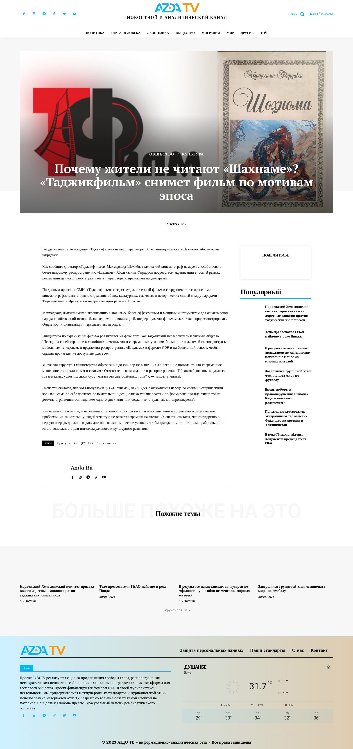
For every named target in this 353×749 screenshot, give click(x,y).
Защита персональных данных (211, 650)
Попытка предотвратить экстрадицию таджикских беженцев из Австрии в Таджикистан (286, 418)
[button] (298, 14)
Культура (63, 443)
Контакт (319, 650)
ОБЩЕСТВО (161, 154)
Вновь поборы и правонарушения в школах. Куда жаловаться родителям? (287, 396)
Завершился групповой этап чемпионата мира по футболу (288, 375)
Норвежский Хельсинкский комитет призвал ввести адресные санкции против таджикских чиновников (286, 313)
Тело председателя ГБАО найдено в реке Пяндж (285, 334)
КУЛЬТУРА (193, 154)
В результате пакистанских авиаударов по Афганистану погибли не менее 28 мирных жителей (287, 354)
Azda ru (82, 467)
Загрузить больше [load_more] (177, 610)
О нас (298, 650)
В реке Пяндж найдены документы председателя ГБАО (286, 438)
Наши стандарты (267, 650)
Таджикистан (106, 443)
